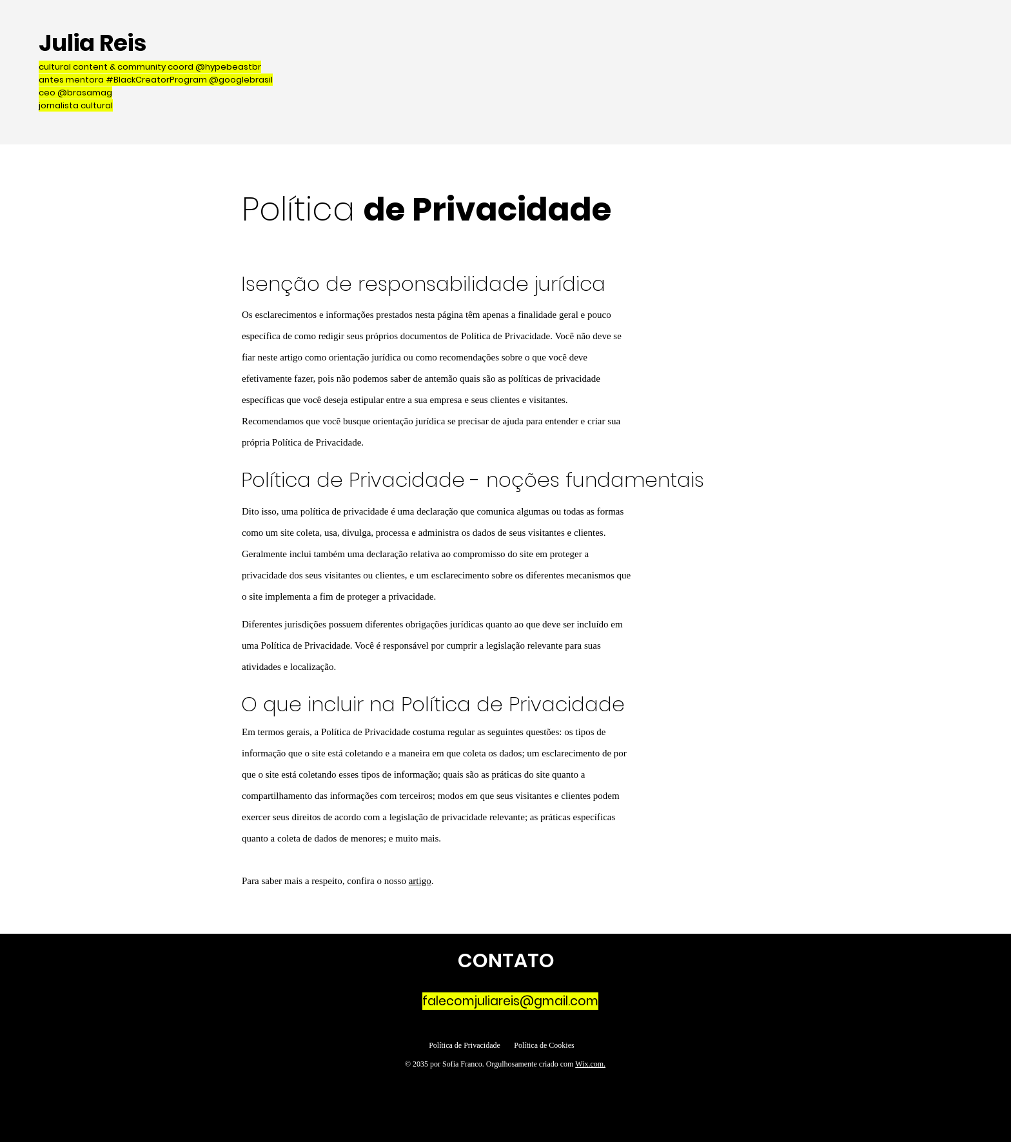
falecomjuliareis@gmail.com (510, 1001)
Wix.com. (590, 1063)
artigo (420, 881)
